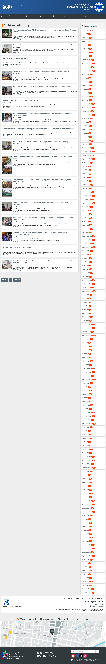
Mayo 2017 (87, 350)
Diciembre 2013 (88, 500)
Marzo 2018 (87, 313)
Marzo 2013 (87, 534)
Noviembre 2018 (88, 284)
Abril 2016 (86, 398)
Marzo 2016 (87, 401)
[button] (53, 634)
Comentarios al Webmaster (78, 660)
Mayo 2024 (86, 41)
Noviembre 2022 (88, 107)
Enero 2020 (87, 232)
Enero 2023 (87, 100)
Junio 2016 (87, 390)
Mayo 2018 (86, 306)
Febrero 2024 (87, 52)
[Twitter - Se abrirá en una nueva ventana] (81, 656)
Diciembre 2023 (88, 59)
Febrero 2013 (87, 537)
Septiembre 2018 (89, 291)
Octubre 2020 (88, 199)
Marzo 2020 (87, 225)
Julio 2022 (86, 122)
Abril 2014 (86, 486)
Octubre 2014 (88, 464)
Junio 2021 (86, 170)
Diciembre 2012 (88, 545)
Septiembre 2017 (89, 335)
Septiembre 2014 (89, 467)
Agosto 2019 (87, 251)
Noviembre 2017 (88, 328)
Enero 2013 (87, 541)
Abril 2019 (86, 265)
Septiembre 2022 (89, 115)
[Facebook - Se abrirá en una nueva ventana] (77, 656)
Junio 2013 (87, 523)
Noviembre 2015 (88, 416)
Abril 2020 (86, 221)
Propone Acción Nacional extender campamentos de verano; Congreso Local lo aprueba (42, 114)
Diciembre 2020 (88, 192)
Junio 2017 (87, 346)
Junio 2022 (87, 126)
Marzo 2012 (87, 578)
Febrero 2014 (87, 493)
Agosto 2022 (87, 118)
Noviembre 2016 (88, 372)
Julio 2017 (86, 342)
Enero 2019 (87, 276)
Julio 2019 (86, 254)
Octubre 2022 (88, 111)
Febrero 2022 (87, 140)
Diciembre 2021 (88, 148)
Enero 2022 (87, 144)
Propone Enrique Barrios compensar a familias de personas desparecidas (43, 45)
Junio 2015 (86, 434)
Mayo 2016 (87, 394)
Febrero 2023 (87, 96)
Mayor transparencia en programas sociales (21, 100)
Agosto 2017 (87, 339)
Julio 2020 (86, 210)
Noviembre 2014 (88, 460)
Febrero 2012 (87, 581)
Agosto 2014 (87, 471)
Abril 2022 (86, 133)
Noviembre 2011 (88, 592)
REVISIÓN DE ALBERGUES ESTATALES (18, 59)
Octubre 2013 (88, 508)
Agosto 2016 (87, 383)
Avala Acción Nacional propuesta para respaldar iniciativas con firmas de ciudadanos (38, 129)
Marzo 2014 (87, 489)
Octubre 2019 (88, 243)
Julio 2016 (86, 387)
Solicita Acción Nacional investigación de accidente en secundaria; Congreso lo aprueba (41, 234)
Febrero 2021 (87, 184)
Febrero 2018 (87, 317)
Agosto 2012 (87, 559)
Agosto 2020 (87, 206)
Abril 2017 (86, 353)
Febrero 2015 (87, 449)
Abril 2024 (86, 45)
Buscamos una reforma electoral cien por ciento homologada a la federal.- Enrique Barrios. (44, 219)
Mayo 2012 (87, 570)
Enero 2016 (87, 409)
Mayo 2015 (87, 438)
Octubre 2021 (88, 155)
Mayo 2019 (87, 262)
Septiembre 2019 (89, 247)
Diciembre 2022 (88, 104)
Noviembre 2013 (88, 504)
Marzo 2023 (87, 93)
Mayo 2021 (86, 173)
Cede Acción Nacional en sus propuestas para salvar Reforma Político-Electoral (42, 204)
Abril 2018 (86, 309)
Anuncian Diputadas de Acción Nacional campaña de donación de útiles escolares (42, 73)
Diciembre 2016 (88, 368)
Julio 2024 (86, 34)
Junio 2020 (87, 214)
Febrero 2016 (87, 405)
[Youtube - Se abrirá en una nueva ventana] (73, 656)
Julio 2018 (86, 298)
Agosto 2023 (87, 74)
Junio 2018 (86, 302)
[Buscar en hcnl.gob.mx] (83, 651)
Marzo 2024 (87, 48)
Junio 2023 (87, 81)
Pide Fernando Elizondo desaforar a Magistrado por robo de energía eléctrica (41, 143)
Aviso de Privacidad (91, 660)
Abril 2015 (86, 442)
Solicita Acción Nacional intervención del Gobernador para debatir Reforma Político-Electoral (44, 262)
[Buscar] (97, 651)
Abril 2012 (86, 574)
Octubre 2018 (88, 287)
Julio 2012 (86, 563)
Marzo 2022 (87, 137)
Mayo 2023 (87, 85)
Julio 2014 (86, 475)
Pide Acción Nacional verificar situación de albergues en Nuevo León (41, 87)
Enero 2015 (87, 453)
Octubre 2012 (88, 552)
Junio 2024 (87, 37)
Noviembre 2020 (88, 195)
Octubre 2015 (88, 420)
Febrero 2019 (87, 273)
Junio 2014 (87, 478)
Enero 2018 (87, 320)
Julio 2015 (86, 431)
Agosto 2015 (87, 427)
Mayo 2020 (87, 217)
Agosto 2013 (87, 515)
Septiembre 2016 (89, 379)
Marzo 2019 (87, 269)
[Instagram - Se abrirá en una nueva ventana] (85, 656)
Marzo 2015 (87, 445)
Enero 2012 (87, 585)
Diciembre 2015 (88, 412)
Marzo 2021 (87, 181)
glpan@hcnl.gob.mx (97, 606)
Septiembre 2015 (89, 423)
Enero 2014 (87, 497)
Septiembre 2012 (89, 556)
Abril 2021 (86, 177)
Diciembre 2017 (88, 324)
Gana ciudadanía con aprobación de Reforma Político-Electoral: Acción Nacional (42, 158)
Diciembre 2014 (88, 456)
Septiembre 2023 (89, 70)
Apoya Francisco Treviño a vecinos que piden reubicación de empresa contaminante (42, 181)
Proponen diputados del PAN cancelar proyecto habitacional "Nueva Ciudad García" (44, 31)
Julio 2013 (86, 519)
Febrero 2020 (87, 228)
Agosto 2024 (87, 30)
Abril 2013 (86, 530)
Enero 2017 (87, 364)
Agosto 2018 (87, 295)
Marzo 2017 (87, 357)
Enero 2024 (87, 56)
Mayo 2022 (87, 129)
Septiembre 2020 (89, 203)
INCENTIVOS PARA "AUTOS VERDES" (17, 248)
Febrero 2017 (87, 361)
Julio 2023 (86, 78)
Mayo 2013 (87, 526)
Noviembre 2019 (88, 240)
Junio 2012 (86, 567)
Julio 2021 (86, 166)
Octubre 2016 (88, 375)
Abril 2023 (86, 89)
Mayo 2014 (87, 482)
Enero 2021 (87, 188)
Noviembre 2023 (88, 63)
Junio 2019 (87, 258)
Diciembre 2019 (88, 236)
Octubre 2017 (88, 331)
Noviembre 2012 (88, 548)
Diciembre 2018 (88, 280)
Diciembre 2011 (88, 589)
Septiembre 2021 (89, 159)
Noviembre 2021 (88, 151)
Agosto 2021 (87, 162)
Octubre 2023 (88, 67)
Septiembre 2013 (89, 511)
